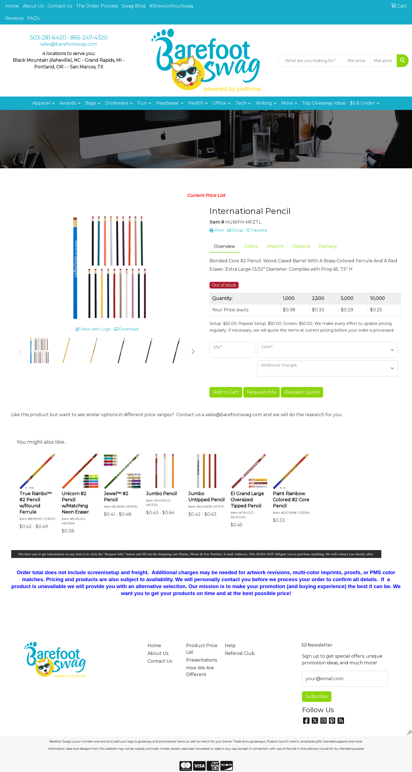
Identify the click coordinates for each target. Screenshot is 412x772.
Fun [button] (142, 103)
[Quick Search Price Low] (357, 60)
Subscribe (317, 696)
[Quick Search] (311, 60)
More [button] (287, 103)
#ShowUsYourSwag (171, 6)
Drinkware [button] (116, 103)
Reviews (14, 18)
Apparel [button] (41, 103)
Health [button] (195, 103)
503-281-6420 (48, 37)
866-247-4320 (89, 37)
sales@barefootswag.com (68, 44)
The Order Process (97, 6)
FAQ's (33, 18)
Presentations (201, 660)
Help (230, 645)
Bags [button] (90, 103)
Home (12, 6)
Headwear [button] (167, 103)
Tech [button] (240, 103)
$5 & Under (362, 103)
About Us (33, 6)
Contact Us (60, 6)
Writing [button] (264, 103)
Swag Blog (134, 6)
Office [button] (219, 103)
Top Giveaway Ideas (324, 103)
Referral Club (240, 653)
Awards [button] (67, 103)
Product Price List (202, 649)
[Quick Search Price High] (384, 60)
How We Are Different (200, 671)
